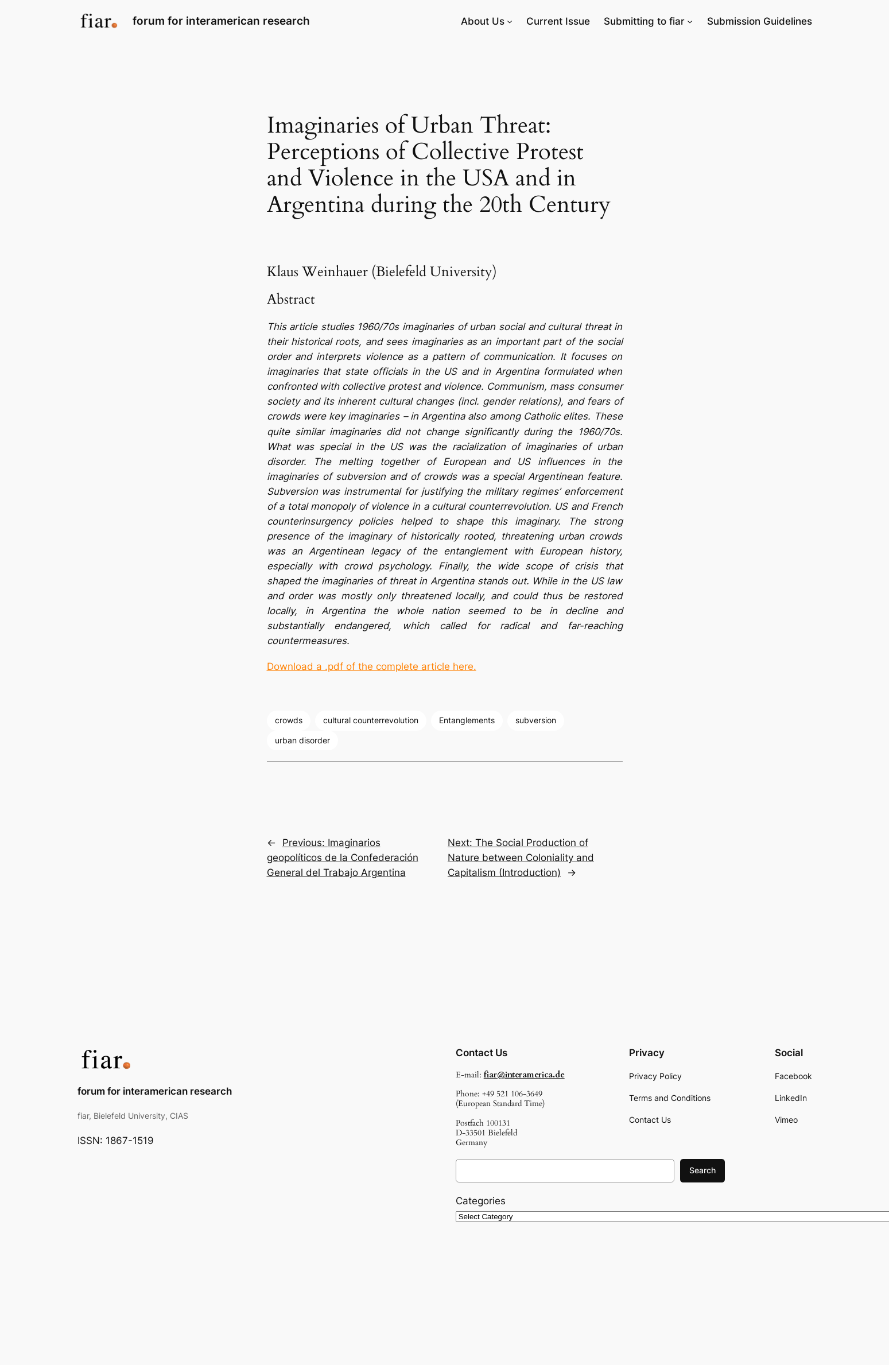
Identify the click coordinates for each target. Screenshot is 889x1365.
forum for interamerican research (221, 21)
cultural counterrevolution (370, 720)
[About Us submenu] (510, 21)
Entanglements (467, 720)
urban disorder (302, 740)
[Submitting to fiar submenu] (690, 21)
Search (702, 1170)
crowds (288, 720)
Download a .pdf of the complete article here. (371, 666)
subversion (535, 720)
